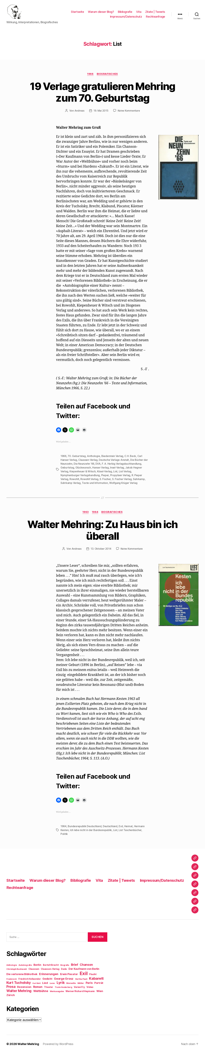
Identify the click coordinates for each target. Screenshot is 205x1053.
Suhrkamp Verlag (71, 482)
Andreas (79, 110)
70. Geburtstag (77, 456)
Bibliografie (125, 11)
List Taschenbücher (130, 830)
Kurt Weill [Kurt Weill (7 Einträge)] (36, 983)
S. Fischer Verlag (121, 479)
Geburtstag (67, 467)
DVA (97, 463)
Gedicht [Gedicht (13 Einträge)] (47, 978)
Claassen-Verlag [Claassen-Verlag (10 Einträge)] (50, 969)
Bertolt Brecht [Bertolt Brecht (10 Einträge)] (51, 965)
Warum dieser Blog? (101, 11)
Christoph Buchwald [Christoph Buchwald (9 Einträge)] (16, 969)
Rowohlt (74, 479)
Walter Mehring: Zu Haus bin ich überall (102, 530)
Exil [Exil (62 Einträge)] (84, 973)
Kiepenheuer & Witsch (83, 471)
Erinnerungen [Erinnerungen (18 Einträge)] (48, 974)
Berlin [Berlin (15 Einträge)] (37, 964)
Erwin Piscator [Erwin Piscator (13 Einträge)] (69, 974)
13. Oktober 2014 (101, 548)
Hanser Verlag (100, 467)
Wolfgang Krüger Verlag (123, 482)
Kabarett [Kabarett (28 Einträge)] (96, 978)
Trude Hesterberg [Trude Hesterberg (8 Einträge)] (63, 987)
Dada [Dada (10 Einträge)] (64, 969)
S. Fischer (105, 479)
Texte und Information (95, 482)
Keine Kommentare (129, 110)
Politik (64, 833)
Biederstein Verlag (112, 456)
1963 (85, 512)
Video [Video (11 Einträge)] (89, 987)
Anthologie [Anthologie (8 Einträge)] (11, 965)
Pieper (105, 475)
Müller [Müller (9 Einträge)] (81, 983)
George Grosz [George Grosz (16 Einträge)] (63, 978)
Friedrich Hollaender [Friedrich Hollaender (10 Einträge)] (29, 979)
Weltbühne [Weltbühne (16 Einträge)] (40, 991)
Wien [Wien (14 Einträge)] (99, 991)
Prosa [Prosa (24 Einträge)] (11, 987)
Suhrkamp (139, 479)
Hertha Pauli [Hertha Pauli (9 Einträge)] (81, 979)
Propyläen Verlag (120, 475)
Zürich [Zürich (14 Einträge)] (10, 995)
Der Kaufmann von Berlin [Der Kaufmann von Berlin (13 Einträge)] (84, 968)
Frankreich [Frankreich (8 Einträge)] (11, 979)
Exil (121, 826)
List (115, 471)
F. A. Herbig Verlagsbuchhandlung (121, 463)
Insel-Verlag (117, 467)
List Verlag (125, 471)
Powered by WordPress (58, 1044)
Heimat (128, 826)
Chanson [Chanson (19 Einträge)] (86, 965)
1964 (95, 512)
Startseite (77, 11)
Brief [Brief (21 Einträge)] (74, 965)
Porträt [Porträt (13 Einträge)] (98, 982)
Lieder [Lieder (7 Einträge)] (52, 983)
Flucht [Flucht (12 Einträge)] (92, 974)
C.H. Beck (130, 456)
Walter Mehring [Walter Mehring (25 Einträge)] (19, 991)
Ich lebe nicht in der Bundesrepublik (91, 830)
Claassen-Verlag (88, 459)
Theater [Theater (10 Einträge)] (48, 987)
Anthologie (93, 456)
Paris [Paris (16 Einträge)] (89, 982)
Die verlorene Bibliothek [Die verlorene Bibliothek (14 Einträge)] (21, 974)
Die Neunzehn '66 (84, 463)
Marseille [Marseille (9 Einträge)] (71, 983)
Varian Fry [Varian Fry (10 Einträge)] (79, 987)
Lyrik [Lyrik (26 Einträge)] (61, 982)
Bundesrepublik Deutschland (84, 826)
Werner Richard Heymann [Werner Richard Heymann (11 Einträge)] (80, 991)
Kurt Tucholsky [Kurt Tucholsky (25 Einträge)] (18, 982)
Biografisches (107, 74)
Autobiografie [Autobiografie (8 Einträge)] (25, 965)
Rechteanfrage (155, 16)
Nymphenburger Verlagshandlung (80, 475)
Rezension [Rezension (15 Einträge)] (24, 986)
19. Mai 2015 (101, 110)
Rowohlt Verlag (89, 479)
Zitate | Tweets (155, 11)
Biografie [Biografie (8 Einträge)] (64, 965)
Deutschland (110, 826)
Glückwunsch (83, 467)
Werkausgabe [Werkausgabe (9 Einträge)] (57, 991)
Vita (138, 11)
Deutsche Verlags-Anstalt (114, 459)
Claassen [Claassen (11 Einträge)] (34, 969)
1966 (90, 74)
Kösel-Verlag (104, 471)
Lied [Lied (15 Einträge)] (45, 982)
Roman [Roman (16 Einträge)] (37, 986)
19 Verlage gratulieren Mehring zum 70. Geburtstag (102, 92)
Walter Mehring (28, 1044)
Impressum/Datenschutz (126, 16)
